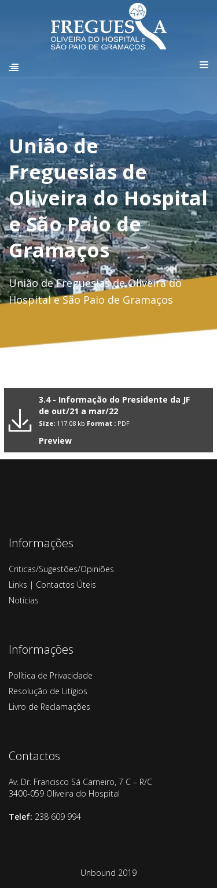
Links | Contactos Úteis (52, 584)
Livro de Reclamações (49, 706)
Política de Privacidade (51, 675)
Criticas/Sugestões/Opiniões (61, 568)
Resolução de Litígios (48, 691)
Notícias (24, 600)
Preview (55, 440)
